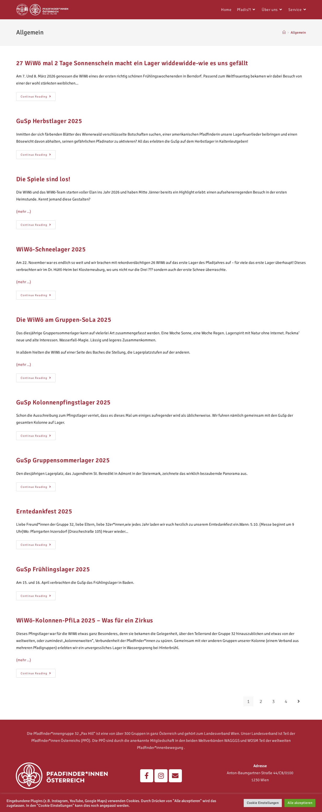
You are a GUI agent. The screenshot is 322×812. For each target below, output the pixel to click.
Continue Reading (38, 95)
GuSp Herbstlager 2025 (49, 121)
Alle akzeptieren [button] (300, 803)
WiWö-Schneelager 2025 (51, 249)
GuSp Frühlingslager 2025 (53, 569)
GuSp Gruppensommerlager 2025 (63, 460)
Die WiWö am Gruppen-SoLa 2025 (63, 320)
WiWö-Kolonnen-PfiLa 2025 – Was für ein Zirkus (84, 620)
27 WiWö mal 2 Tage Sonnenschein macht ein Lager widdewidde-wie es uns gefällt (132, 63)
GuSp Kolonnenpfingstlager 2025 (63, 402)
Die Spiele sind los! (43, 179)
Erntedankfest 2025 (44, 511)
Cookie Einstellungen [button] (263, 803)
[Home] (284, 33)
